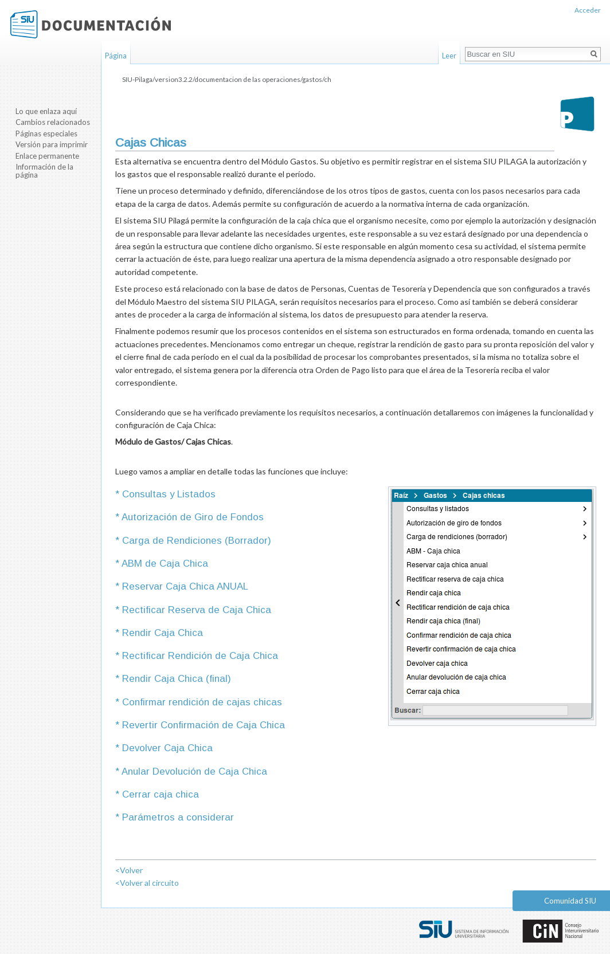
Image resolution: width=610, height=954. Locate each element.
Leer (449, 55)
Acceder (587, 10)
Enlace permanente (47, 155)
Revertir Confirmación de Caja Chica (202, 725)
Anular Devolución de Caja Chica (193, 771)
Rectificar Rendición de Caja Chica (198, 655)
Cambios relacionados (52, 122)
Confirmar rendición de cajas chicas (200, 702)
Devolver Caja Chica (166, 748)
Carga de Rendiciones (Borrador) (195, 540)
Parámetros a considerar (176, 817)
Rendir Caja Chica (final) (175, 678)
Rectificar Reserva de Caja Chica (195, 609)
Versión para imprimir (51, 144)
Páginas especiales (46, 133)
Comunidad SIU (570, 900)
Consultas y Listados (167, 494)
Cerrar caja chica (159, 794)
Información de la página (44, 170)
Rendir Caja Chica (161, 632)
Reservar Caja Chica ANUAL (183, 586)
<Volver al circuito (147, 883)
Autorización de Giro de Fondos (191, 517)
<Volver (129, 870)
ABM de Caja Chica (163, 563)
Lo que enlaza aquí (46, 111)
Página (116, 55)
